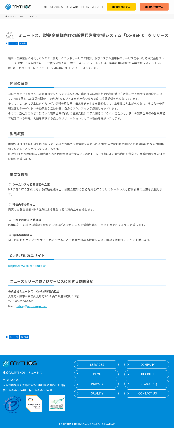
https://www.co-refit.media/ (27, 266)
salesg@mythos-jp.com (31, 306)
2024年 (23, 43)
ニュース (13, 43)
